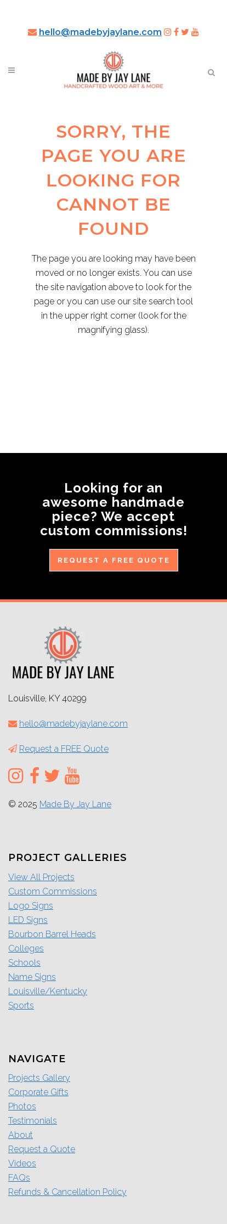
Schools (24, 962)
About (20, 1135)
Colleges (26, 948)
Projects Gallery (39, 1078)
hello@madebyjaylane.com (100, 32)
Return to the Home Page (114, 376)
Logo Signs (30, 905)
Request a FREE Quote (114, 560)
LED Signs (28, 920)
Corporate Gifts (38, 1092)
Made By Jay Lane (75, 804)
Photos (22, 1106)
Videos (22, 1163)
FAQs (19, 1177)
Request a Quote (41, 1149)
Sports (21, 1005)
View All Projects (41, 877)
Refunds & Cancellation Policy (67, 1192)
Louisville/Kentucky (47, 991)
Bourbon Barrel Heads (52, 934)
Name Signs (32, 977)
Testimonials (32, 1120)
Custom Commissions (52, 891)
